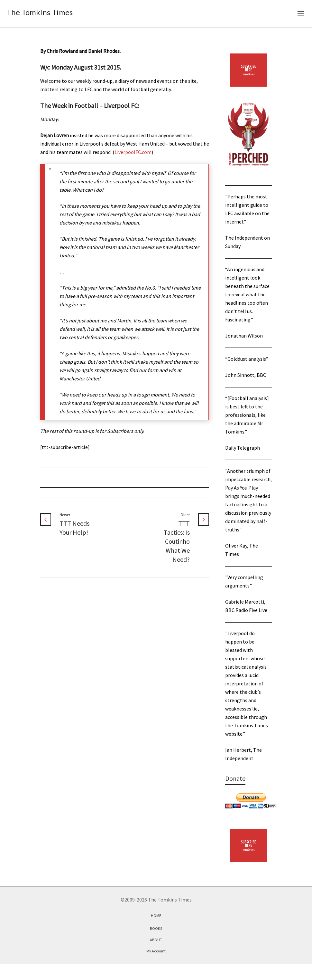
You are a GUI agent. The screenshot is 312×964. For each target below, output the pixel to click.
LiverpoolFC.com (133, 152)
